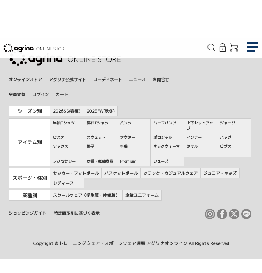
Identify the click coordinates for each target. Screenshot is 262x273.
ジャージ (227, 123)
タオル (192, 146)
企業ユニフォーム (142, 195)
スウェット (96, 137)
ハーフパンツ (164, 123)
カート (62, 94)
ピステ (58, 137)
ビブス (225, 146)
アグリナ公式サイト (67, 79)
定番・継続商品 (100, 161)
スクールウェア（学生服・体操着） (86, 195)
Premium (128, 161)
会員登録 (17, 94)
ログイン (40, 94)
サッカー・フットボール (76, 173)
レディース (63, 183)
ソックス (60, 146)
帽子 (90, 146)
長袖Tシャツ (97, 123)
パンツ (125, 123)
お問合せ (161, 79)
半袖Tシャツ (64, 123)
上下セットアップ (200, 125)
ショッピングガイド (27, 213)
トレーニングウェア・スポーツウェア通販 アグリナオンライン (123, 243)
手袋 (124, 146)
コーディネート (107, 79)
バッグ (225, 137)
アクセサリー (64, 161)
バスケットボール (121, 173)
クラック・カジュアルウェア (170, 173)
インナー (194, 137)
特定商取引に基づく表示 (77, 213)
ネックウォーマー (166, 149)
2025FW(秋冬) (101, 111)
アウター (127, 137)
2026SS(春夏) (66, 111)
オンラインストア (25, 79)
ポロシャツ (162, 137)
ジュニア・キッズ (220, 173)
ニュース (137, 79)
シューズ (160, 161)
